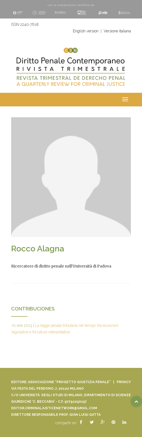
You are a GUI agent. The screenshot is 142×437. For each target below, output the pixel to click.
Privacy (124, 382)
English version (85, 31)
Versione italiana (117, 31)
